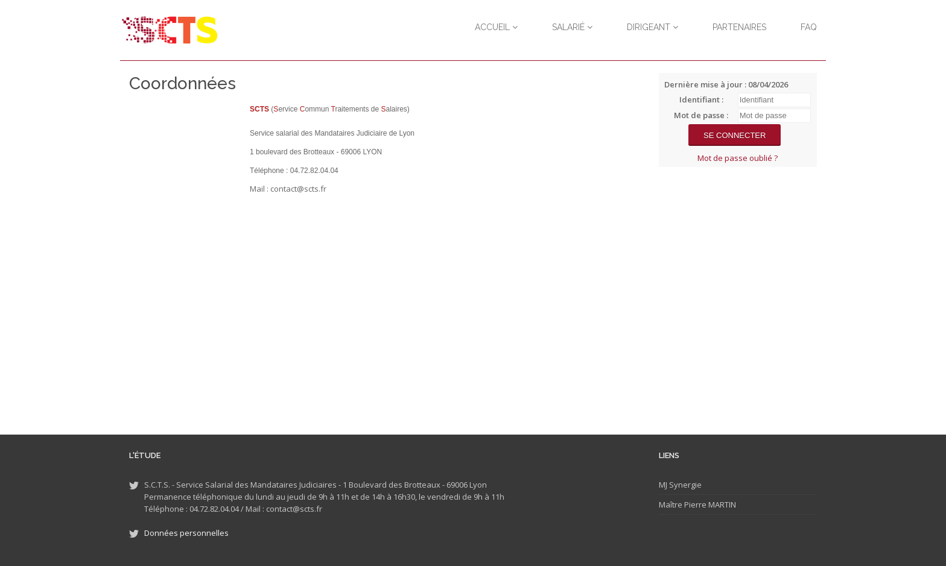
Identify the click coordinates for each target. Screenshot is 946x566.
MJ (663, 484)
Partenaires (739, 27)
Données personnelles (186, 532)
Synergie (684, 484)
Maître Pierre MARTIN (697, 504)
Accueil (496, 27)
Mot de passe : (701, 115)
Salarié (572, 27)
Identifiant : (701, 99)
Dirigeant (652, 27)
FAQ (809, 27)
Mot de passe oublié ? (737, 158)
